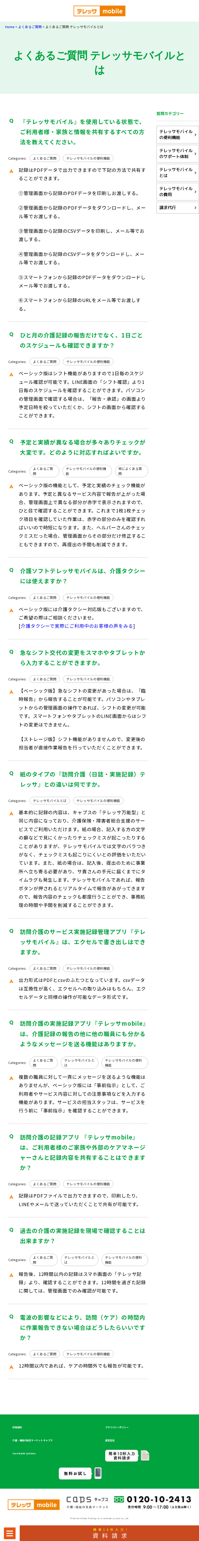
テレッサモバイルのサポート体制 (176, 153)
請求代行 (167, 207)
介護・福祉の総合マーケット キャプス (32, 1440)
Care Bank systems (24, 1453)
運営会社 (110, 1440)
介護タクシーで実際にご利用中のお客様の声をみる (77, 625)
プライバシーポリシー (117, 1427)
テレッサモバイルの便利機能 (88, 158)
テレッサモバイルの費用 (176, 191)
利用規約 (17, 1427)
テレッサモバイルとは (50, 800)
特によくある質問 (130, 471)
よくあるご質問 (44, 158)
